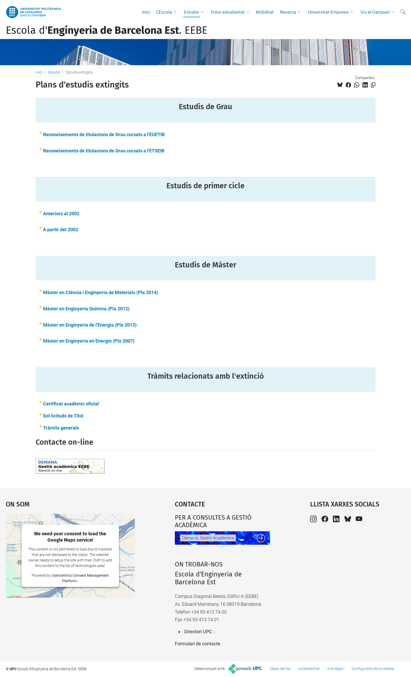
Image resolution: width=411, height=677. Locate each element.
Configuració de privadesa (373, 669)
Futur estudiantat (228, 12)
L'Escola (164, 12)
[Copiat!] (373, 85)
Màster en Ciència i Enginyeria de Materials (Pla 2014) (100, 292)
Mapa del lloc (280, 669)
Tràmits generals (61, 428)
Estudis (191, 12)
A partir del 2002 (60, 229)
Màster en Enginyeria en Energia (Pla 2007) (88, 341)
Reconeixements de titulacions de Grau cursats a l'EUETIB (104, 134)
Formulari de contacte (197, 643)
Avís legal (334, 669)
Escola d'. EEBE (106, 30)
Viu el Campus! (375, 12)
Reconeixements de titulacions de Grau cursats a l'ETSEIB (103, 150)
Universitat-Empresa (328, 12)
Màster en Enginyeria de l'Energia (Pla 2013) (90, 325)
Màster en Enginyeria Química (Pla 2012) (86, 308)
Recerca (288, 12)
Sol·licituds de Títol (63, 416)
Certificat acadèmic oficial (71, 403)
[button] (176, 12)
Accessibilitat (309, 669)
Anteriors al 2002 (61, 213)
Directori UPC (198, 631)
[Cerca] (403, 12)
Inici (146, 12)
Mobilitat (265, 12)
